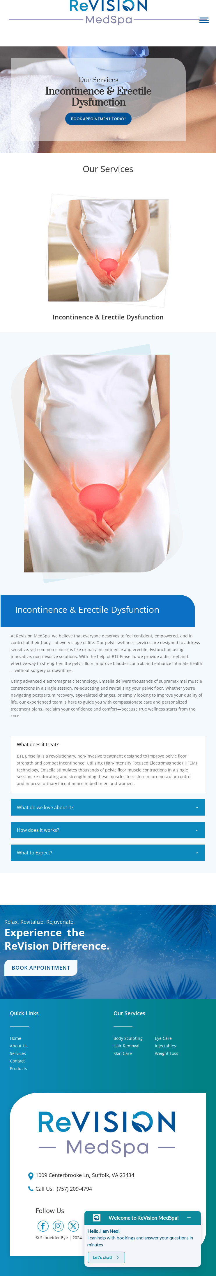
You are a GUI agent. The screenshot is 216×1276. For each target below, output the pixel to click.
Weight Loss (166, 1053)
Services (18, 1053)
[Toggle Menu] (204, 20)
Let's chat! (106, 1257)
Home (15, 1038)
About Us (19, 1046)
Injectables (165, 1046)
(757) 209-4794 (74, 1188)
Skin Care (123, 1053)
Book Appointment (41, 967)
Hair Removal (126, 1046)
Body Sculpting (128, 1038)
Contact (17, 1061)
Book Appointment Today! (98, 119)
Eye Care (163, 1038)
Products (18, 1068)
